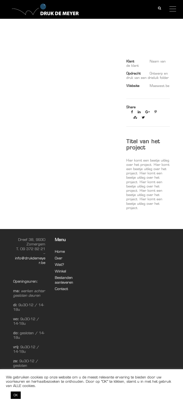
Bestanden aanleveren (64, 280)
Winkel (60, 271)
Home (60, 251)
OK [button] (16, 395)
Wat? (59, 264)
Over (58, 258)
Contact (61, 289)
